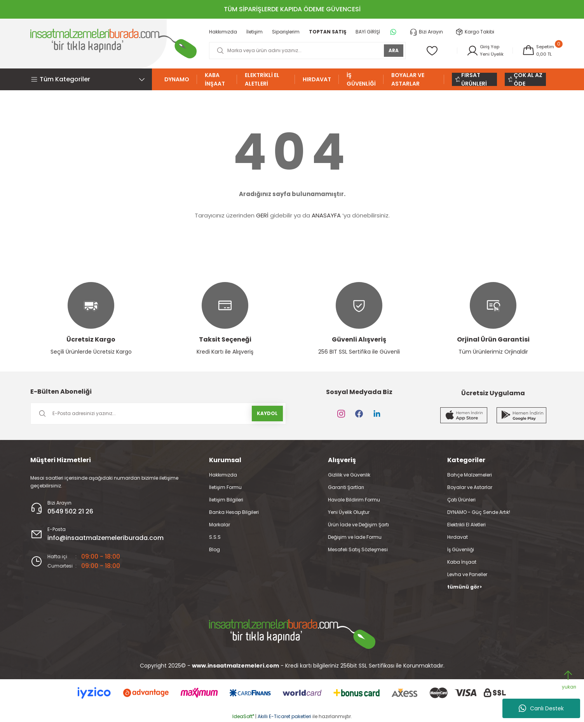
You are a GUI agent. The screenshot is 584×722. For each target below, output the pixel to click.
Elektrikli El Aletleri (466, 524)
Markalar (219, 524)
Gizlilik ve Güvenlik (349, 474)
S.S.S (215, 537)
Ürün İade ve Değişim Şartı (358, 524)
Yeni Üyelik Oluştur (349, 512)
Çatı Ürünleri (461, 499)
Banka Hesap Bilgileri (234, 512)
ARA (391, 50)
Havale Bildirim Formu (354, 499)
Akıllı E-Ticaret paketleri (284, 716)
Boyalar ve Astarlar (469, 487)
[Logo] (113, 43)
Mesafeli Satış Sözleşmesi (358, 549)
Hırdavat (457, 537)
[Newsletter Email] (158, 413)
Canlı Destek (541, 708)
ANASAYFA (326, 215)
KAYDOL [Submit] (267, 413)
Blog (214, 549)
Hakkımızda (223, 474)
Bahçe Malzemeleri (469, 474)
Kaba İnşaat (461, 562)
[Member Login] (483, 50)
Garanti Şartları (346, 487)
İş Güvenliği (460, 549)
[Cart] (537, 50)
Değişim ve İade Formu (355, 537)
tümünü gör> (464, 587)
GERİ (262, 215)
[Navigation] (91, 79)
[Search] (306, 50)
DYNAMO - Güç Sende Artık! (478, 512)
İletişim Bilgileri (226, 499)
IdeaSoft (243, 716)
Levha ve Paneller (467, 574)
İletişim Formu (225, 487)
